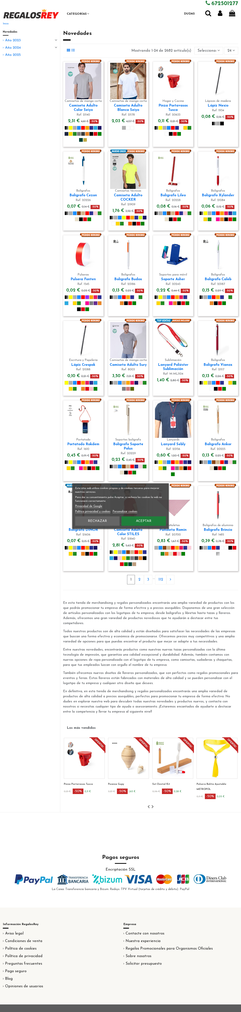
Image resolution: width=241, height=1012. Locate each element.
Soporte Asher (173, 279)
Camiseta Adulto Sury (128, 365)
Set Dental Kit (198, 784)
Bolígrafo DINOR (83, 530)
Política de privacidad (24, 956)
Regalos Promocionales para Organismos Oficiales (169, 949)
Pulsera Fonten (83, 279)
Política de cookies (21, 949)
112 (160, 580)
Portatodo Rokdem (83, 444)
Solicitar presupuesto (144, 964)
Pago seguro (16, 971)
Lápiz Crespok (83, 365)
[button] (78, 14)
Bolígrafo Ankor (218, 444)
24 (231, 50)
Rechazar (97, 521)
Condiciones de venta (23, 941)
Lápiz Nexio (218, 105)
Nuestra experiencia (143, 941)
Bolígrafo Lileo (173, 195)
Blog (9, 979)
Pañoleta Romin (173, 530)
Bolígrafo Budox (128, 279)
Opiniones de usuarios (24, 986)
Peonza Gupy (154, 784)
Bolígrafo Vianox (218, 365)
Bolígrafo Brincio (218, 530)
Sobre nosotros (138, 956)
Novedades (10, 32)
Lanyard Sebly (173, 444)
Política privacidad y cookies (92, 511)
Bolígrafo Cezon (83, 195)
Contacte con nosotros (145, 933)
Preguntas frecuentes (23, 964)
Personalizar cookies (125, 511)
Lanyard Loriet (66, 784)
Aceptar (143, 521)
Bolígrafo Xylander (218, 195)
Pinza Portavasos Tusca (115, 784)
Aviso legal (14, 933)
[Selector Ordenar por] (208, 50)
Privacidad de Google (88, 506)
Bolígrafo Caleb (218, 279)
